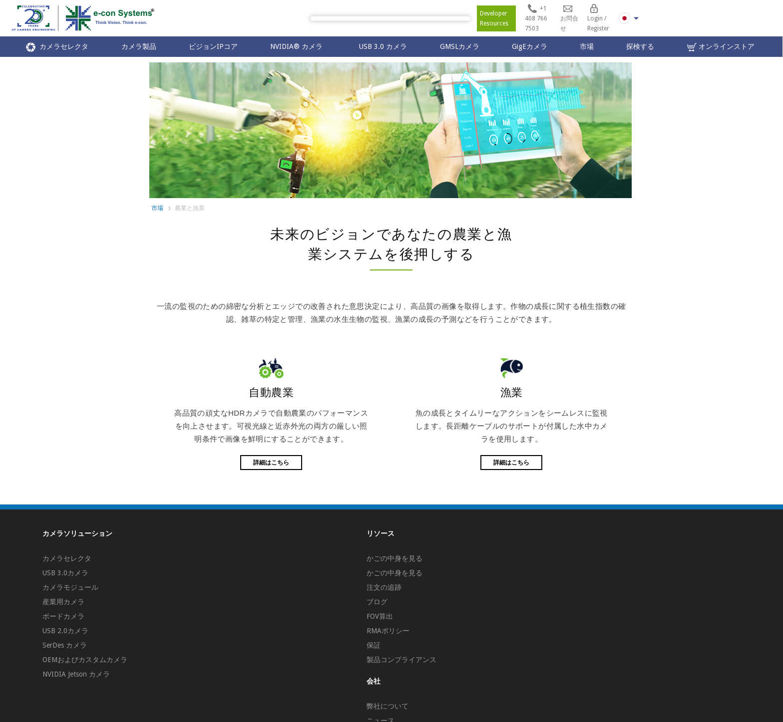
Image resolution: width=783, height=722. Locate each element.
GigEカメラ (529, 46)
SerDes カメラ (64, 645)
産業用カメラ (63, 602)
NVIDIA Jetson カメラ (76, 674)
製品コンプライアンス (401, 660)
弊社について (387, 706)
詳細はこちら (271, 462)
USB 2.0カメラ (65, 631)
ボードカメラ (63, 616)
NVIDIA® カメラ (298, 46)
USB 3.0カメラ (65, 573)
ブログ (377, 602)
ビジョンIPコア (213, 46)
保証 (374, 645)
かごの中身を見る (394, 558)
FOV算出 (380, 616)
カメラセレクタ (57, 47)
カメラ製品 (138, 46)
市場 (587, 46)
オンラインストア (721, 47)
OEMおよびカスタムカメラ (84, 660)
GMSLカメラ (459, 46)
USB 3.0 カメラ (383, 46)
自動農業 (271, 392)
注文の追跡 (384, 587)
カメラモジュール (70, 587)
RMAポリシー (388, 631)
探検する (640, 46)
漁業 (511, 392)
